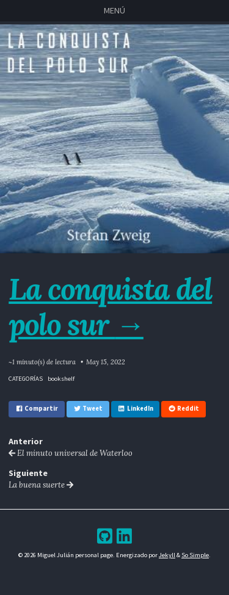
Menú (114, 10)
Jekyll (167, 555)
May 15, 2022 (105, 362)
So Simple (195, 555)
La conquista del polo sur (110, 306)
